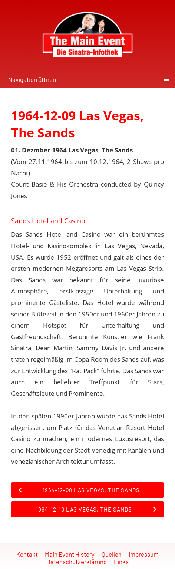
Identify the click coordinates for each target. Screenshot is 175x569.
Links (121, 561)
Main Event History (70, 554)
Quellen (112, 554)
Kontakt (27, 554)
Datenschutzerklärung (76, 561)
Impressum (144, 554)
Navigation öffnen (32, 79)
